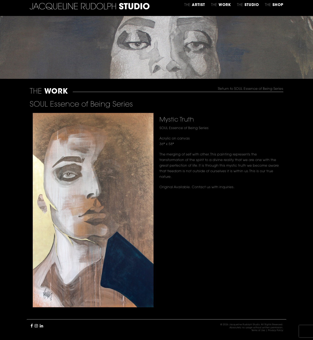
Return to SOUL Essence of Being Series (250, 89)
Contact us (201, 187)
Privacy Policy (275, 331)
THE (274, 5)
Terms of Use (258, 331)
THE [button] (194, 5)
